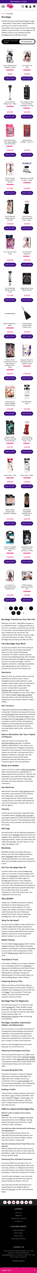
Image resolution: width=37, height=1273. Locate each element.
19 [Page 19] (18, 613)
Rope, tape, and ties (24, 695)
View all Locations (18, 1260)
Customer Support (18, 1230)
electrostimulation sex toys (11, 743)
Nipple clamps (19, 944)
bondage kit (10, 1007)
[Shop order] (27, 42)
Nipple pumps (13, 953)
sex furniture (9, 714)
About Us (18, 1213)
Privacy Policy (18, 1236)
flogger (7, 992)
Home (4, 14)
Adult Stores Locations (18, 1218)
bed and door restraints (10, 1016)
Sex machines (25, 791)
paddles (32, 1059)
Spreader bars (7, 690)
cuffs (13, 1153)
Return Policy (18, 1233)
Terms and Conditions (18, 1239)
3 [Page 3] (15, 608)
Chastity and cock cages (24, 815)
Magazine (18, 1215)
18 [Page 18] (13, 613)
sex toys (12, 1189)
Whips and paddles (28, 770)
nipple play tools (23, 1059)
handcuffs (13, 876)
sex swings (19, 719)
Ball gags (16, 835)
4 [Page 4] (21, 608)
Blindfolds (9, 857)
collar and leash (23, 1081)
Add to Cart (10, 78)
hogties (22, 1118)
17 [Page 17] (31, 608)
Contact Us (18, 1221)
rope (12, 1096)
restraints (27, 966)
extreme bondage (28, 1057)
